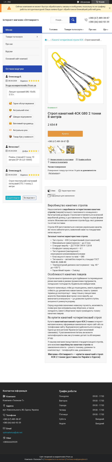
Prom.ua (69, 457)
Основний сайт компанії (17, 59)
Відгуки (9, 51)
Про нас (92, 29)
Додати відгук (13, 198)
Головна (53, 29)
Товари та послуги (73, 29)
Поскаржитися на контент (54, 459)
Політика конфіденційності (77, 459)
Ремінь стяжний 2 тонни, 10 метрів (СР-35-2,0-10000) (21, 158)
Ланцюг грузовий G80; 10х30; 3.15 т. (22, 93)
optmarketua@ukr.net (12, 432)
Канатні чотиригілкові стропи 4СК (67, 40)
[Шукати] (73, 20)
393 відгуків (85, 2)
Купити (65, 134)
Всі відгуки (29, 198)
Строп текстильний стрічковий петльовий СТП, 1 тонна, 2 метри (23, 183)
